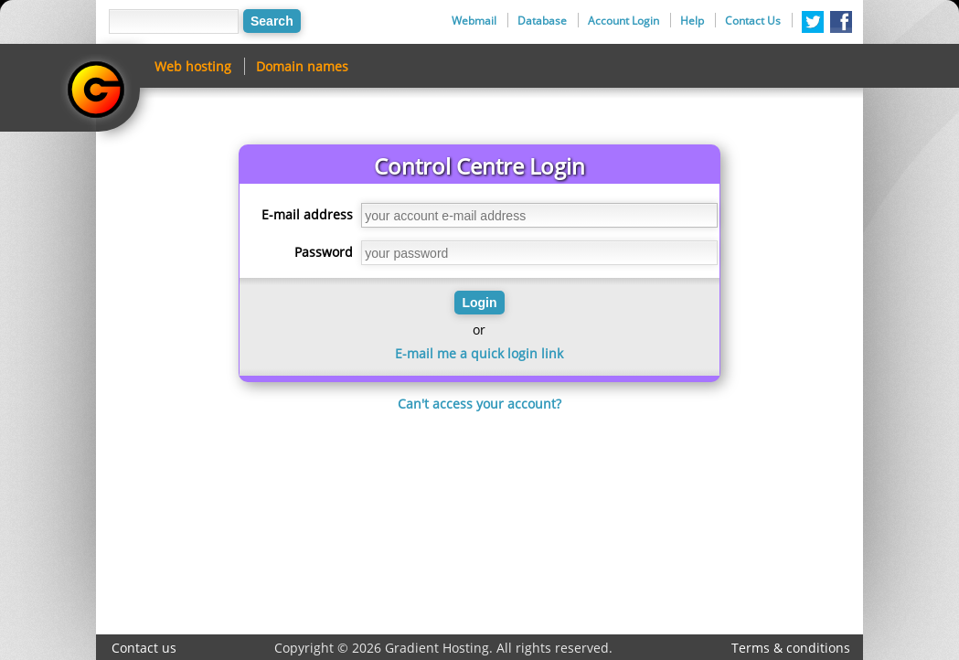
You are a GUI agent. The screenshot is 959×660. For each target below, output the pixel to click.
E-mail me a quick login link (479, 353)
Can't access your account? (479, 403)
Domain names (302, 66)
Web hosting (193, 66)
